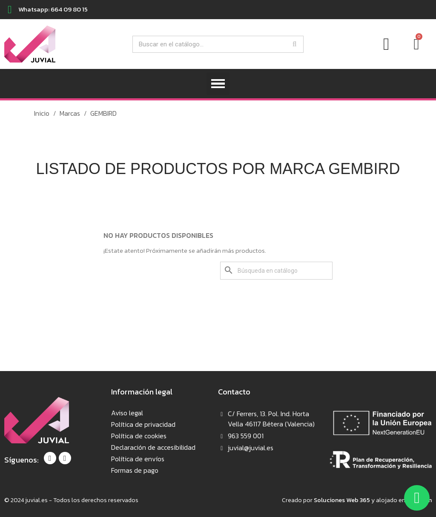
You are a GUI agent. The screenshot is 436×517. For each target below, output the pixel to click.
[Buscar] (276, 271)
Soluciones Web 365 (342, 500)
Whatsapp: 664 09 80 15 (53, 9)
